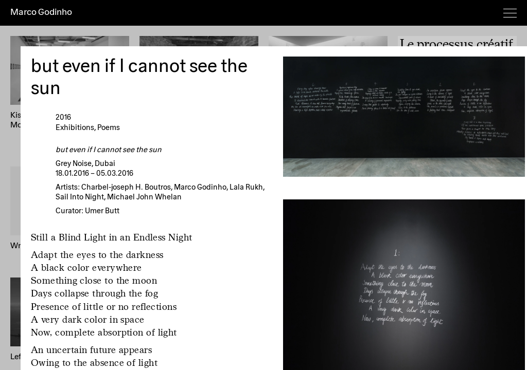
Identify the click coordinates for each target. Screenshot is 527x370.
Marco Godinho (41, 12)
